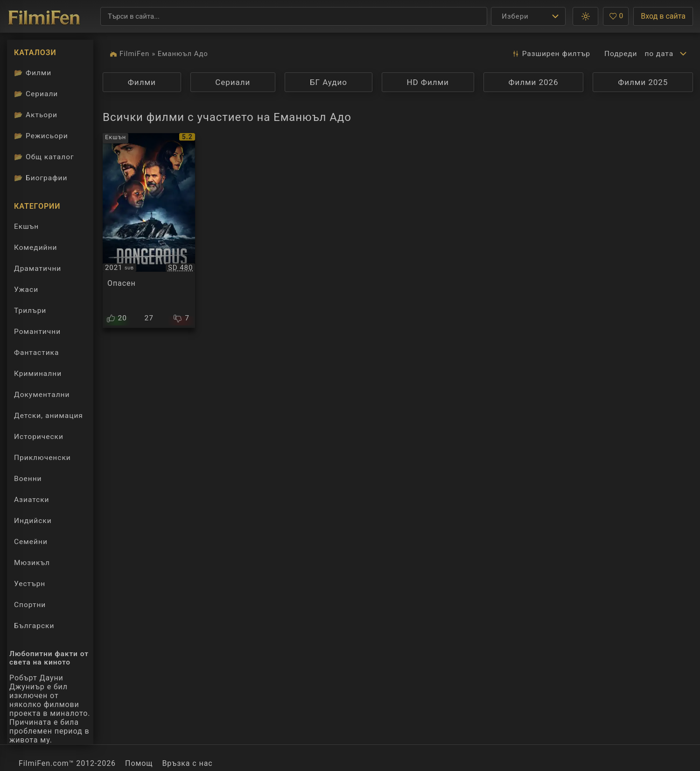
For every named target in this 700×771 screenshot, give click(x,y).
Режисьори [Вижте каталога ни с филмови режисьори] (41, 136)
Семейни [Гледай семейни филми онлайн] (31, 542)
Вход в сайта (663, 16)
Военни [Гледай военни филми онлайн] (28, 478)
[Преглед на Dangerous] (149, 230)
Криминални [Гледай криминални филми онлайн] (38, 373)
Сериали (232, 82)
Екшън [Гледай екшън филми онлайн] (26, 226)
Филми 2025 (643, 82)
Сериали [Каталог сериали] (36, 94)
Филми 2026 (533, 82)
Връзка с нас (187, 763)
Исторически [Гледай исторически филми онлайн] (38, 436)
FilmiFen (134, 54)
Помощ (139, 763)
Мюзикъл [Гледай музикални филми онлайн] (32, 563)
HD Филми (428, 82)
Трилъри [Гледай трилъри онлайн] (30, 312)
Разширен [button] (550, 53)
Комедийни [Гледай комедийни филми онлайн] (35, 247)
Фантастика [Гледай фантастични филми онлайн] (36, 352)
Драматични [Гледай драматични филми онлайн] (37, 268)
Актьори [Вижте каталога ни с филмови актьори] (35, 115)
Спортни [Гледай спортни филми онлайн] (30, 605)
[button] (585, 16)
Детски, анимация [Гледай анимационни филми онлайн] (48, 415)
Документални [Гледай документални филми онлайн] (42, 394)
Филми (142, 82)
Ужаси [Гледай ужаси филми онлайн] (26, 289)
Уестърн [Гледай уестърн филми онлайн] (29, 584)
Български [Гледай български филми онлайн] (34, 626)
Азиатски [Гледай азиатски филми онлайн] (31, 499)
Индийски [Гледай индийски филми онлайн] (33, 520)
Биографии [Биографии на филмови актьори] (40, 178)
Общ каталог (44, 157)
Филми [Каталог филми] (32, 73)
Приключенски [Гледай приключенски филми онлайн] (42, 457)
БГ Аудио (328, 82)
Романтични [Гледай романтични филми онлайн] (37, 331)
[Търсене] (293, 16)
